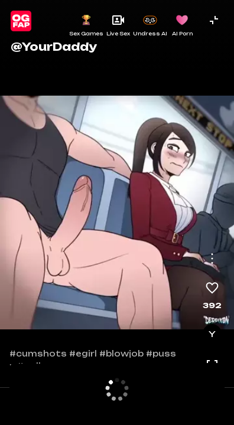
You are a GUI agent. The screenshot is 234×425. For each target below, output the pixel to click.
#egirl (83, 353)
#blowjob (121, 353)
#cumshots (38, 353)
